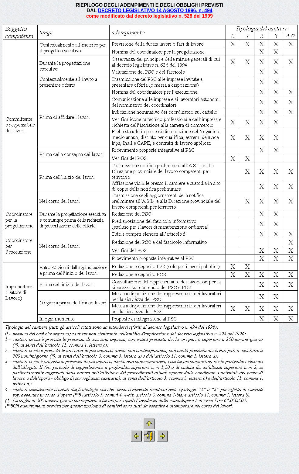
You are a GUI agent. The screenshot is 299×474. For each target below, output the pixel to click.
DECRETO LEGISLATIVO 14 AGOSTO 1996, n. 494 (155, 10)
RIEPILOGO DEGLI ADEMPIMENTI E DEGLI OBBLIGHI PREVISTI (149, 5)
